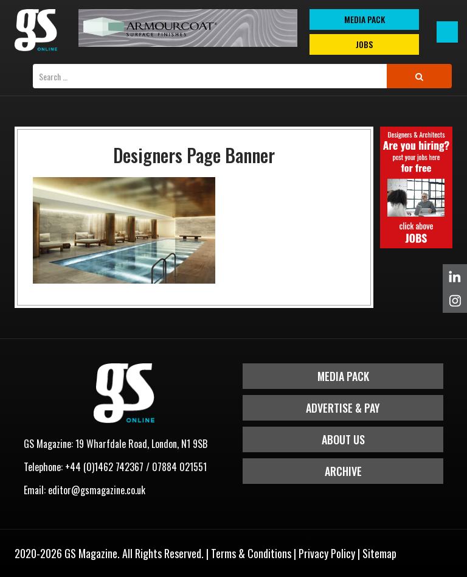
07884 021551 (179, 467)
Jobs (364, 44)
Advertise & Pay (343, 408)
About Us (343, 439)
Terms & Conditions (251, 553)
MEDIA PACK (364, 19)
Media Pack (343, 376)
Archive (343, 471)
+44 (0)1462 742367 (104, 467)
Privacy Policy (327, 553)
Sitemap (379, 553)
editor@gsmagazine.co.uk (96, 490)
